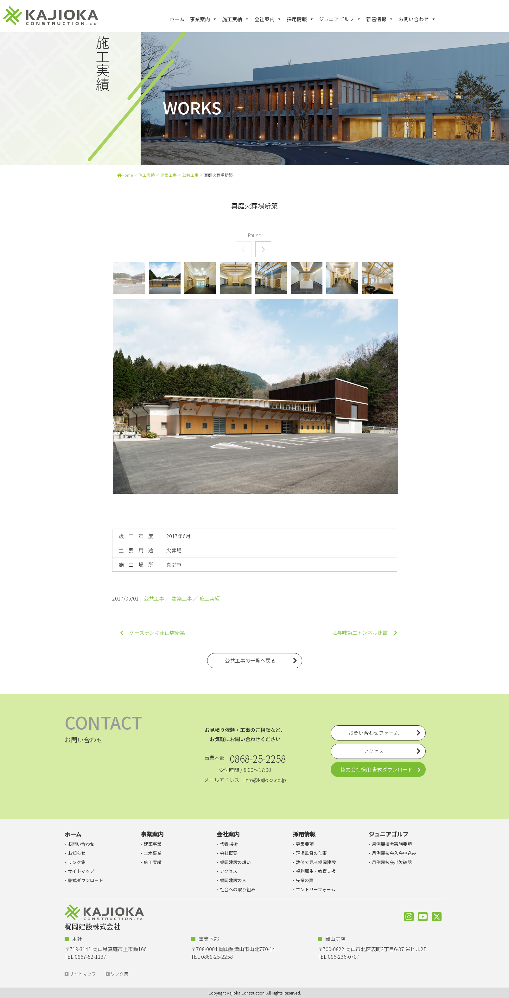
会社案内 (268, 19)
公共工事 (190, 175)
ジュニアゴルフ (340, 19)
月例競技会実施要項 (392, 844)
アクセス (228, 871)
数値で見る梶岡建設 (316, 862)
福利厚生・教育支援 (316, 871)
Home (125, 175)
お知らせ (77, 853)
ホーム (177, 19)
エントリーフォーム (315, 889)
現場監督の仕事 (311, 853)
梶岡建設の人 (233, 880)
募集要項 (305, 844)
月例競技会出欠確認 (392, 862)
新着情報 (379, 19)
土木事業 (153, 853)
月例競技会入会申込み (394, 853)
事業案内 (203, 19)
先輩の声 (305, 880)
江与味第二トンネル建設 (364, 632)
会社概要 (229, 853)
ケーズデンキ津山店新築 (152, 632)
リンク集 (77, 862)
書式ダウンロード (85, 880)
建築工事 (168, 175)
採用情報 (300, 19)
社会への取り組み (237, 889)
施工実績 (235, 19)
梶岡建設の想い (235, 862)
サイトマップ (81, 871)
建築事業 (153, 844)
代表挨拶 (229, 844)
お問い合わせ (417, 19)
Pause (254, 235)
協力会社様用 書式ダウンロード (376, 769)
